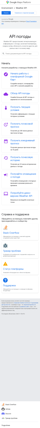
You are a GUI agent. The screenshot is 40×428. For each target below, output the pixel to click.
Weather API (21, 8)
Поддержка (9, 285)
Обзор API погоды (20, 93)
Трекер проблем (12, 251)
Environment (7, 8)
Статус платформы (13, 269)
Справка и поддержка (15, 214)
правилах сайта (24, 306)
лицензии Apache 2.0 (30, 304)
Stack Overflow (11, 232)
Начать (6, 13)
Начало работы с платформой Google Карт (21, 76)
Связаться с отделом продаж (24, 13)
